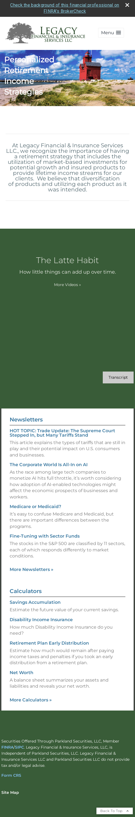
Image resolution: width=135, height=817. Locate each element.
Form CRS (11, 775)
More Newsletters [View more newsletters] (31, 569)
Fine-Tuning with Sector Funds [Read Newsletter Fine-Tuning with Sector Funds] (45, 536)
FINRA (7, 747)
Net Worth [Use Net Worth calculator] (21, 672)
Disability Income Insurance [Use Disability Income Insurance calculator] (41, 619)
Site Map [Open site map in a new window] (10, 792)
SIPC (19, 747)
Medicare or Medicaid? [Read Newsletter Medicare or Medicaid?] (35, 506)
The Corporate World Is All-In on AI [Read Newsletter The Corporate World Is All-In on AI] (49, 464)
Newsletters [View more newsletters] (26, 419)
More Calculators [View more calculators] (31, 700)
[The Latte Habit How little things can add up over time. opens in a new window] (67, 265)
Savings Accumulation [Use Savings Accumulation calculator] (35, 602)
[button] (111, 33)
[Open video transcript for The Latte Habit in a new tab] (118, 377)
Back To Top (114, 811)
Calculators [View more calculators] (26, 591)
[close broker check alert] (127, 5)
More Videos (67, 285)
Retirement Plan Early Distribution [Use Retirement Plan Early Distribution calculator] (49, 643)
